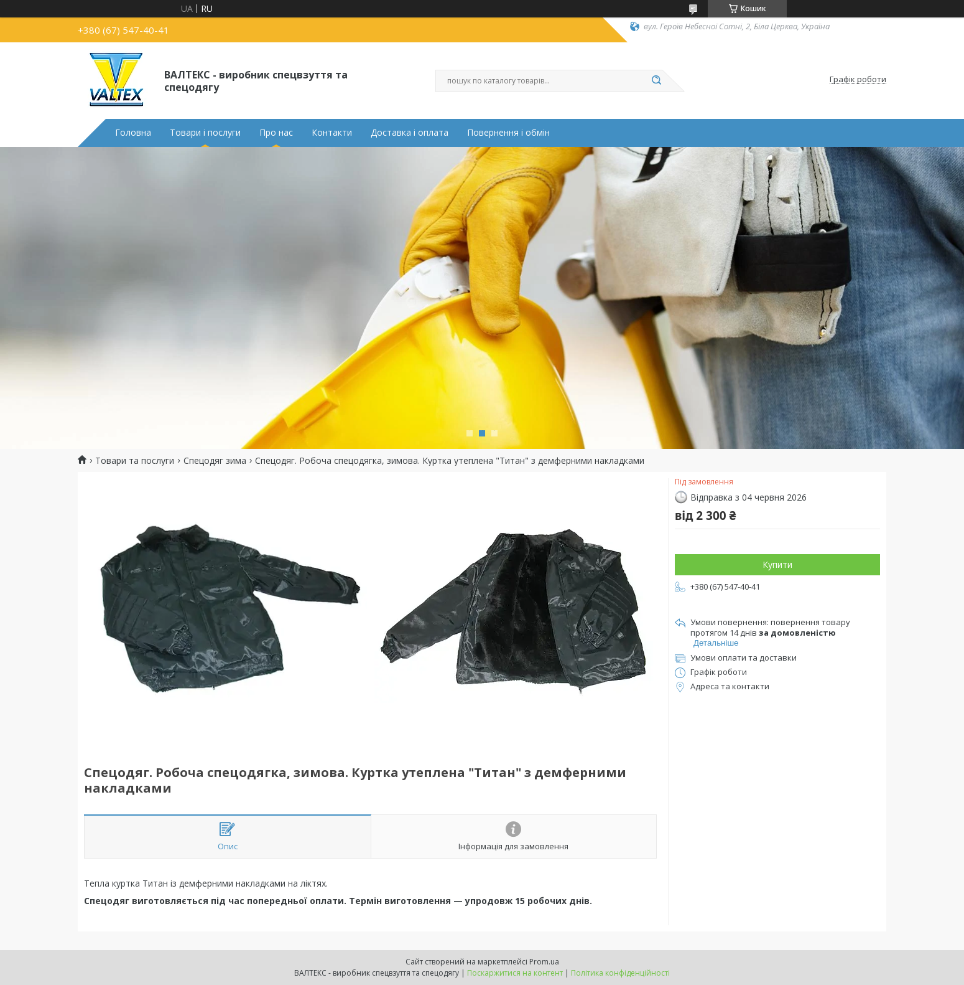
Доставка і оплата (409, 132)
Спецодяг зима (214, 460)
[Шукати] (656, 81)
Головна (133, 132)
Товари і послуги (205, 132)
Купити (777, 564)
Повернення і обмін (508, 132)
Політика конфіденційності (620, 973)
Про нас (276, 132)
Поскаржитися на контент (515, 973)
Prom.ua (544, 961)
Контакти (332, 132)
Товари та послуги (134, 460)
